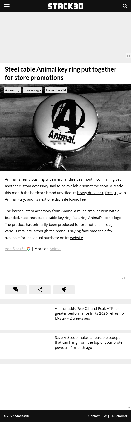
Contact (94, 416)
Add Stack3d (16, 248)
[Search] (125, 6)
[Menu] (7, 6)
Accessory (12, 90)
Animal (55, 248)
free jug (111, 192)
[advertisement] (65, 35)
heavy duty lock (90, 192)
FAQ (106, 416)
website (76, 237)
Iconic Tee (77, 199)
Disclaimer (119, 416)
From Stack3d (56, 90)
